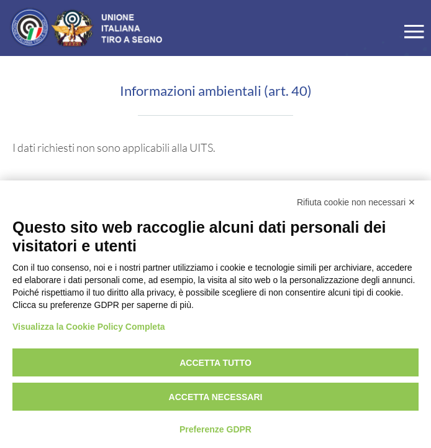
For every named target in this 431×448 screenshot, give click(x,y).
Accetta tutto (215, 363)
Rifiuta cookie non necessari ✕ (356, 202)
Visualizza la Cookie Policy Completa (88, 327)
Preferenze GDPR (215, 429)
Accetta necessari (216, 397)
